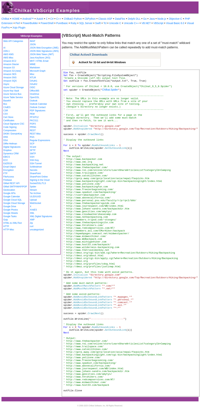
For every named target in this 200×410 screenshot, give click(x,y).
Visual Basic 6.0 (175, 23)
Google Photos (10, 209)
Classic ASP (105, 18)
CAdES (6, 107)
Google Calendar (11, 196)
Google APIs (9, 193)
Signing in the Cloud (39, 180)
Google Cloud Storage (14, 203)
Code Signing (9, 127)
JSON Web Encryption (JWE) (44, 47)
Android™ (28, 18)
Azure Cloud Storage (13, 87)
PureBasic (62, 23)
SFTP (33, 150)
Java (152, 18)
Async (6, 84)
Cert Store (8, 117)
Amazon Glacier (11, 64)
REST (33, 130)
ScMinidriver (36, 167)
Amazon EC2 (9, 61)
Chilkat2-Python (73, 18)
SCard (33, 147)
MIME (33, 64)
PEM (32, 114)
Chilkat (5, 18)
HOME (16, 18)
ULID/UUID (35, 196)
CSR (5, 110)
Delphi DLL (134, 18)
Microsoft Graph (37, 71)
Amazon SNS (9, 77)
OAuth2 (33, 84)
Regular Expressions (40, 140)
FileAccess (8, 176)
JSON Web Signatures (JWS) (44, 51)
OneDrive (34, 94)
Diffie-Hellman (10, 143)
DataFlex (120, 18)
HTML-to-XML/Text (12, 223)
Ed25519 (7, 163)
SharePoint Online (39, 176)
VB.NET (146, 23)
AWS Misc (8, 57)
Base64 (7, 100)
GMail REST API (11, 183)
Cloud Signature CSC (13, 124)
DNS (5, 137)
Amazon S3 (9, 67)
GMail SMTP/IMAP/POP (15, 186)
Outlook (33, 100)
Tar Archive (35, 193)
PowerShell (47, 23)
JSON (33, 44)
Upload (33, 200)
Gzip (5, 219)
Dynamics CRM (11, 153)
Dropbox (7, 150)
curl (31, 226)
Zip (31, 223)
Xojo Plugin (18, 27)
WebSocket (35, 203)
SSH (32, 157)
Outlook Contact (38, 107)
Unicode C (115, 23)
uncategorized (37, 229)
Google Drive (9, 206)
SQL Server (86, 23)
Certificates (8, 120)
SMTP (33, 153)
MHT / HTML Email (39, 61)
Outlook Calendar (38, 104)
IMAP (32, 41)
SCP (32, 143)
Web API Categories (13, 41)
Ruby (74, 23)
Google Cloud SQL (12, 200)
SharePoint (35, 173)
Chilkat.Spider (110, 89)
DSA (5, 140)
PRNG (33, 127)
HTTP (6, 226)
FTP (5, 173)
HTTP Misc (8, 229)
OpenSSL (34, 97)
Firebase (7, 180)
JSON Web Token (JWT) (42, 54)
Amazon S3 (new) (12, 71)
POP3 (33, 124)
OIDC (32, 87)
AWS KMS (8, 54)
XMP (32, 219)
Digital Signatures (12, 147)
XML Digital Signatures (41, 216)
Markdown (35, 67)
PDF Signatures (37, 110)
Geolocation (9, 190)
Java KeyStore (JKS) (40, 57)
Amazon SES (9, 74)
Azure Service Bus (12, 94)
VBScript (158, 23)
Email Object (9, 167)
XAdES (33, 209)
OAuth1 (33, 81)
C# (52, 18)
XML (32, 213)
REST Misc (35, 133)
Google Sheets (10, 213)
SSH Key (34, 160)
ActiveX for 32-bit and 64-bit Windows (102, 62)
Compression (9, 130)
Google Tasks (10, 216)
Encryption (8, 170)
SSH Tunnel (36, 163)
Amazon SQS (10, 81)
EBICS (6, 157)
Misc (32, 74)
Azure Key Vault (11, 90)
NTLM (33, 77)
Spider (33, 186)
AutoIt (39, 18)
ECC (5, 160)
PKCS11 (34, 120)
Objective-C (175, 18)
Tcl (105, 23)
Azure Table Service (13, 97)
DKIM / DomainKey (12, 133)
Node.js (161, 18)
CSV (5, 114)
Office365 (34, 90)
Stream (33, 190)
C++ (58, 18)
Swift (98, 23)
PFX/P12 (34, 117)
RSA (32, 137)
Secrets (33, 170)
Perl (17, 23)
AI (4, 47)
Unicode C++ (131, 23)
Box (5, 104)
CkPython (90, 18)
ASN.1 (6, 51)
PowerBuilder (30, 23)
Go (145, 18)
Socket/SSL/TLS (38, 183)
